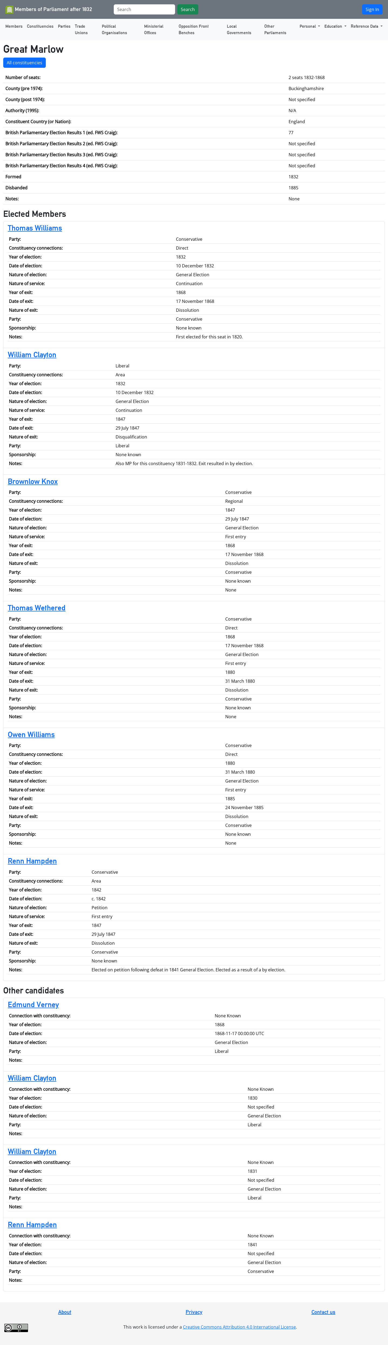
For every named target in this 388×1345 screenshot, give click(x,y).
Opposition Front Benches (194, 29)
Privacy (194, 1312)
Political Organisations (114, 29)
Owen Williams (31, 734)
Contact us (323, 1312)
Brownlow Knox (33, 481)
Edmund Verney (33, 1004)
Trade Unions (81, 29)
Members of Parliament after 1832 (48, 10)
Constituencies (40, 26)
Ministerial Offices (153, 29)
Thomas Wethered (36, 607)
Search (188, 9)
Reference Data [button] (365, 26)
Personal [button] (308, 26)
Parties (64, 26)
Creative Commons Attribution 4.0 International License (239, 1327)
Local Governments (239, 29)
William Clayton (32, 354)
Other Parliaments (275, 29)
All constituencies (24, 63)
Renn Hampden (32, 860)
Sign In (372, 9)
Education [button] (333, 26)
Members (14, 26)
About (64, 1312)
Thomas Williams (35, 228)
